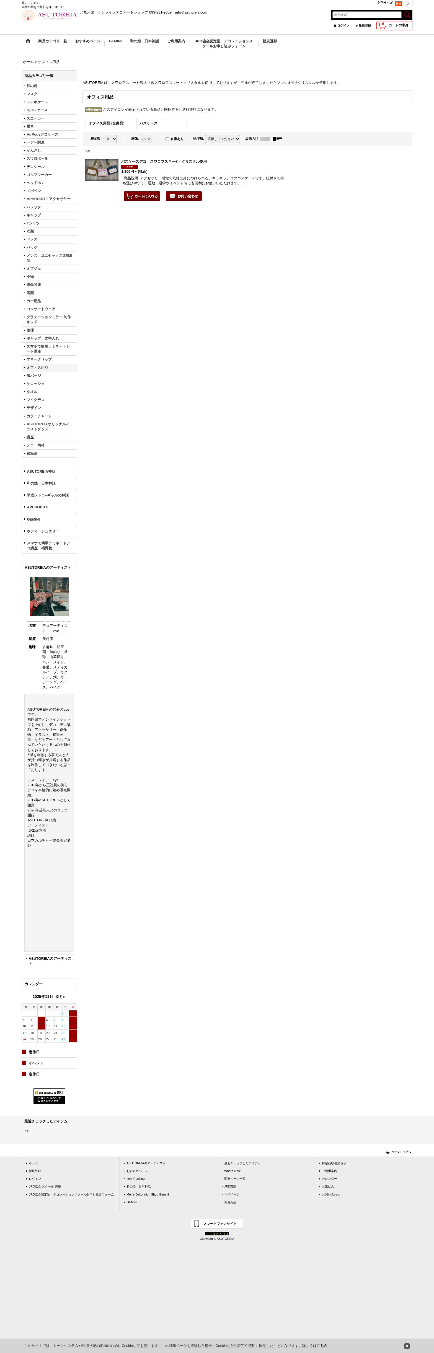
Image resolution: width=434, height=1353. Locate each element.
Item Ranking (135, 1178)
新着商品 (230, 1202)
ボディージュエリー (43, 531)
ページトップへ (401, 1151)
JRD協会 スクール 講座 (45, 1186)
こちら (322, 1346)
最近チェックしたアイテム (242, 1163)
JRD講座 (230, 1186)
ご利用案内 (329, 1171)
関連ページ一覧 (235, 1178)
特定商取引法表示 (334, 1163)
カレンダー (329, 1178)
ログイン (343, 25)
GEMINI (33, 519)
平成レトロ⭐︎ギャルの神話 (48, 495)
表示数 (96, 139)
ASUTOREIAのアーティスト (146, 1163)
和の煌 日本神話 (41, 483)
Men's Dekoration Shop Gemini (147, 1194)
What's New (232, 1171)
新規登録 (365, 25)
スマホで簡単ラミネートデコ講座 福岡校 (48, 545)
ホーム (33, 1163)
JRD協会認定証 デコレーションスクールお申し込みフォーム (71, 1194)
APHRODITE (37, 507)
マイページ (231, 1194)
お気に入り (329, 1186)
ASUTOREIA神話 (41, 471)
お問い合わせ (331, 1194)
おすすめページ (137, 1171)
